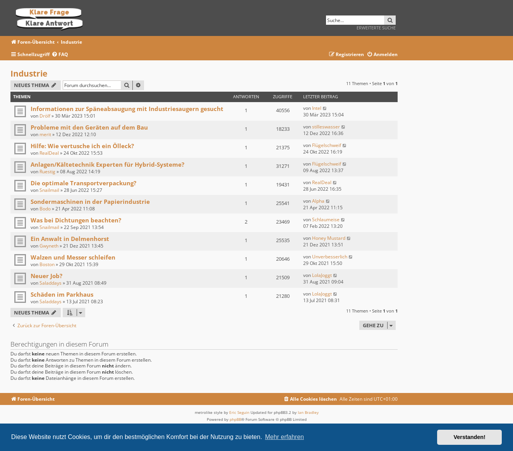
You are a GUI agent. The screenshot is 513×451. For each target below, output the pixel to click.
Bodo (45, 208)
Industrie (28, 73)
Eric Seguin (239, 412)
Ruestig (47, 171)
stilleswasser (326, 126)
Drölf (44, 116)
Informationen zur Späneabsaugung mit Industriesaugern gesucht (127, 109)
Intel (316, 108)
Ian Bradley (308, 412)
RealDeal (49, 153)
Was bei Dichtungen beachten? (76, 220)
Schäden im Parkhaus (62, 294)
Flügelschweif (326, 145)
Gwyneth (48, 246)
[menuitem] (59, 55)
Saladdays (50, 283)
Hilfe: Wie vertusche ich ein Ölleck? (82, 146)
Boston (47, 264)
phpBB (235, 419)
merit (45, 134)
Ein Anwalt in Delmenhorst (70, 239)
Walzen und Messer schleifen (73, 257)
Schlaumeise (326, 219)
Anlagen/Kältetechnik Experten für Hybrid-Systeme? (107, 164)
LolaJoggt (322, 275)
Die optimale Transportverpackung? (83, 183)
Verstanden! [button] (470, 437)
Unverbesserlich (329, 256)
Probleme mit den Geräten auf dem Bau (89, 127)
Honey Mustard (328, 238)
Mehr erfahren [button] (284, 437)
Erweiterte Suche (376, 28)
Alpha (318, 201)
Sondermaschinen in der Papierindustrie (90, 201)
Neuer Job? (46, 276)
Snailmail (49, 190)
